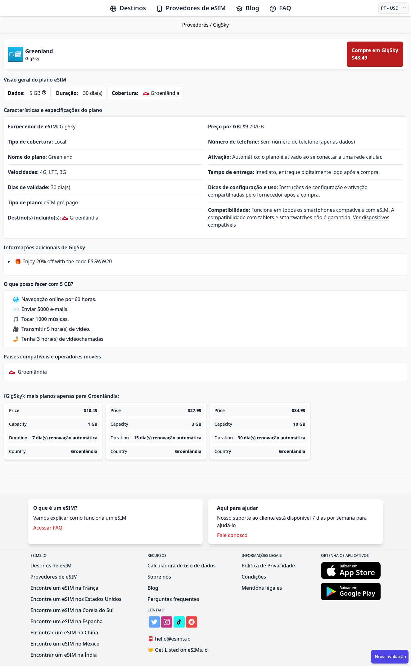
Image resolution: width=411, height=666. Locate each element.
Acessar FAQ (47, 527)
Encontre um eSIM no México (65, 643)
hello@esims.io (170, 638)
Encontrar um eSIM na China (64, 632)
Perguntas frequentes (173, 599)
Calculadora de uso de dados (181, 565)
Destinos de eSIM (50, 565)
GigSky (221, 24)
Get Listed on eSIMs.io (177, 649)
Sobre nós (159, 576)
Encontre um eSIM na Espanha (66, 621)
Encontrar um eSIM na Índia (63, 654)
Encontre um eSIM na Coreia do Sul (72, 610)
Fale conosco (232, 535)
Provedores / (197, 24)
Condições (254, 576)
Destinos (128, 8)
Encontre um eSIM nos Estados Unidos (75, 599)
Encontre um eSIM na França (64, 587)
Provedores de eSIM (191, 8)
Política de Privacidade (268, 565)
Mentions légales (262, 587)
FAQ (280, 8)
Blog (247, 8)
